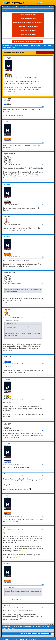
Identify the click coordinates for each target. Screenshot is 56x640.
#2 (43, 142)
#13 (43, 475)
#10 (43, 399)
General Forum (23, 45)
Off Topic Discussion (36, 45)
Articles (22, 6)
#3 (43, 165)
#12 (43, 464)
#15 (43, 529)
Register (51, 6)
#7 (43, 283)
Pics (27, 6)
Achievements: (7, 73)
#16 (43, 584)
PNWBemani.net (7, 45)
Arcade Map (15, 6)
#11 (43, 430)
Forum (9, 6)
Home (3, 6)
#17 (43, 607)
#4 (43, 205)
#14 (43, 516)
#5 (43, 224)
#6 (43, 257)
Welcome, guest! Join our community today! (28, 41)
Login (46, 6)
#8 (43, 317)
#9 (43, 363)
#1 (43, 106)
